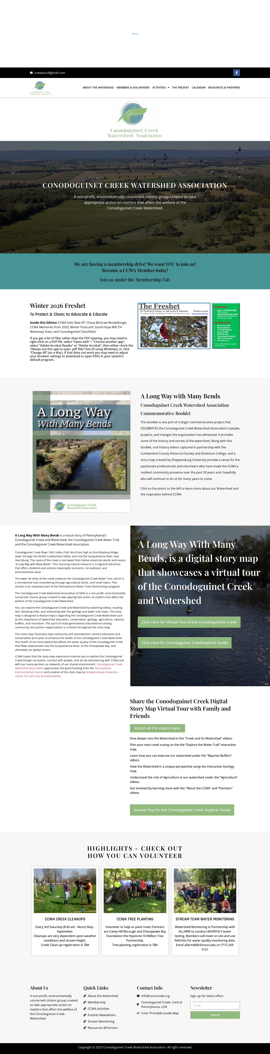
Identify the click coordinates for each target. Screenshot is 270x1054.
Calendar (199, 87)
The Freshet (180, 87)
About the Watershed (98, 87)
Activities (160, 87)
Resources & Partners (224, 87)
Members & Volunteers (133, 87)
